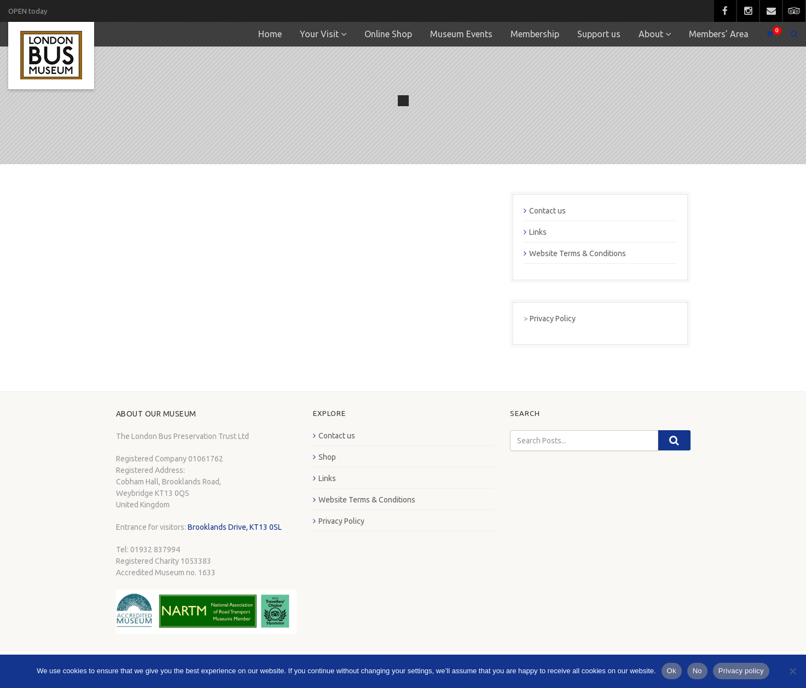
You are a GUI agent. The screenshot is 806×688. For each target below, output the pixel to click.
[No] (792, 671)
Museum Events (461, 34)
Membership (535, 34)
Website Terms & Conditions (577, 253)
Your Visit (319, 34)
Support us (599, 34)
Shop (327, 457)
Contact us (547, 210)
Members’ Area (719, 34)
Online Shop (388, 34)
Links (538, 232)
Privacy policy (741, 671)
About (651, 34)
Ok (671, 671)
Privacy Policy (553, 318)
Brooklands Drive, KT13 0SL (235, 527)
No (697, 671)
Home (270, 34)
